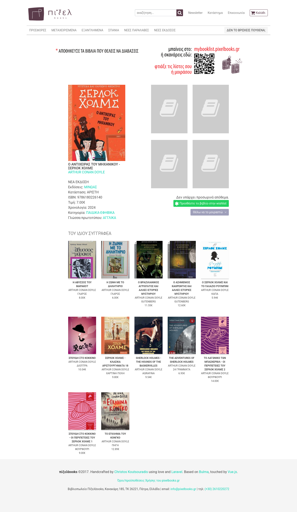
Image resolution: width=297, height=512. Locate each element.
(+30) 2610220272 (217, 489)
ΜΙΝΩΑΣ (90, 187)
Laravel (176, 472)
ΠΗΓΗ (115, 445)
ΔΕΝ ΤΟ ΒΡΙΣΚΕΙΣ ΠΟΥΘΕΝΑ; (246, 30)
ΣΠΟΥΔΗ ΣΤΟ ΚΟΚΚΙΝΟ (82, 358)
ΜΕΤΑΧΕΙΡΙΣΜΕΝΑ (63, 30)
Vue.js (232, 472)
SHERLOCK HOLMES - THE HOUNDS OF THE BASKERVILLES (148, 362)
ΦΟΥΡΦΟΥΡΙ (215, 377)
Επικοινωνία (236, 12)
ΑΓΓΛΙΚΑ (109, 218)
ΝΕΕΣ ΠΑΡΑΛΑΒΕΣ (136, 30)
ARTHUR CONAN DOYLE (86, 172)
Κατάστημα (215, 12)
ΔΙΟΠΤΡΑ (82, 365)
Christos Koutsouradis (131, 472)
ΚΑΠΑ (215, 293)
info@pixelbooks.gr (183, 489)
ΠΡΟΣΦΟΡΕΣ (37, 30)
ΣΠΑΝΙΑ (113, 30)
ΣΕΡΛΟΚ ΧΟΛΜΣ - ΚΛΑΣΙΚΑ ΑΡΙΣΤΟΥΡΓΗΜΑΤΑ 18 (115, 362)
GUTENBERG (148, 301)
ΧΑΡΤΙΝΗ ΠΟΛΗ (115, 373)
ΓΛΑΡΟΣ (82, 293)
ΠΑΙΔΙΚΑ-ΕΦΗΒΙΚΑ (100, 213)
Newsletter (195, 12)
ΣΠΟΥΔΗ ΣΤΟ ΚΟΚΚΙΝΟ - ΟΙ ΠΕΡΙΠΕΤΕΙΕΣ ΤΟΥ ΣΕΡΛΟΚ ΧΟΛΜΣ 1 (82, 437)
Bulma (204, 472)
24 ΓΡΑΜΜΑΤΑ (181, 369)
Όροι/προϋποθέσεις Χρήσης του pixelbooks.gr (148, 480)
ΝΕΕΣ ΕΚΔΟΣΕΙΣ (165, 30)
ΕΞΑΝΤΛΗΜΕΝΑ (92, 30)
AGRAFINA (148, 373)
